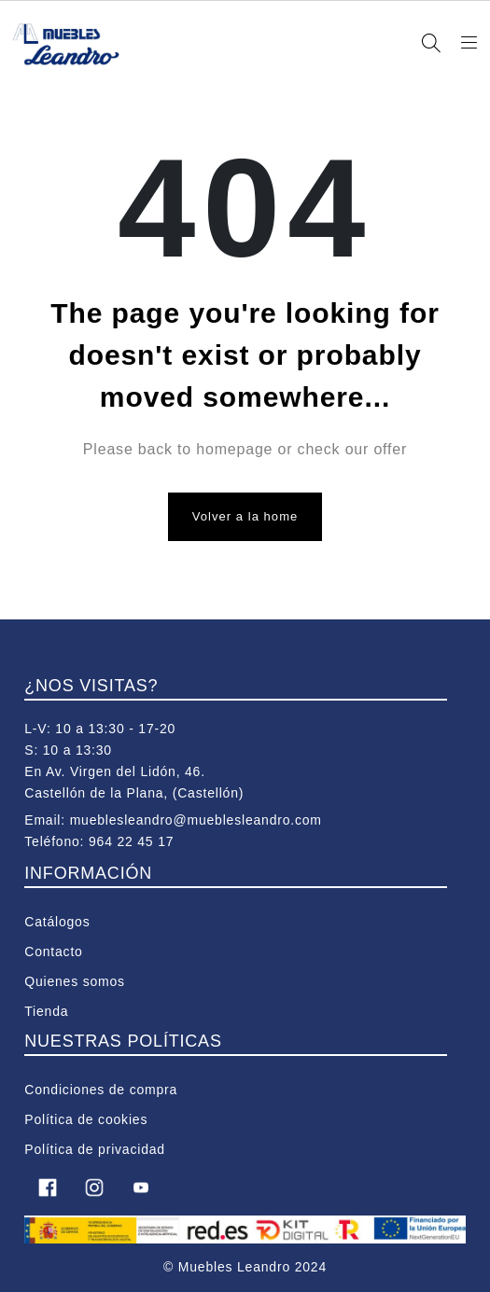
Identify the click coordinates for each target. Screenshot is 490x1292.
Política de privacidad (94, 1149)
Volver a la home (245, 516)
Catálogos (57, 921)
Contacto (53, 951)
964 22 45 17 (131, 841)
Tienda (46, 1011)
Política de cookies (85, 1119)
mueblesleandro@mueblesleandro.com (196, 820)
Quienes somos (74, 981)
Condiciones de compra (100, 1089)
